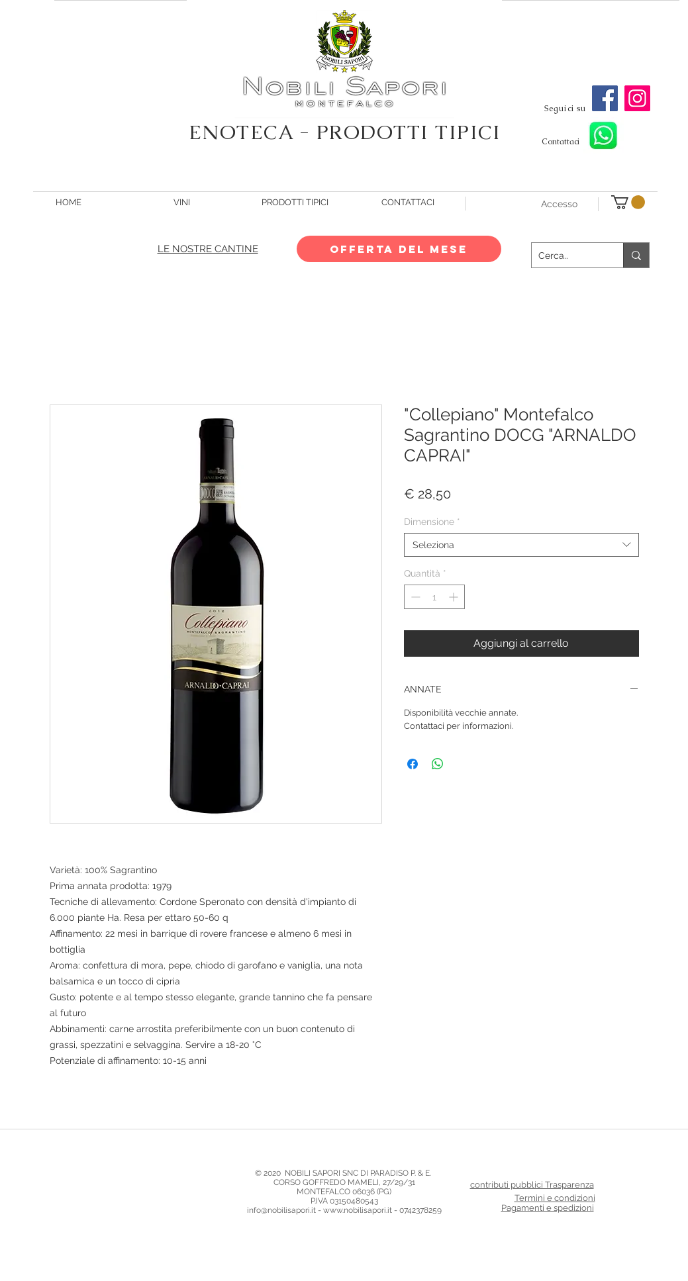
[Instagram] (637, 98)
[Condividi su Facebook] (412, 764)
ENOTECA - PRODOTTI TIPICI (345, 132)
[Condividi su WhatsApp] (438, 764)
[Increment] (454, 596)
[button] (628, 202)
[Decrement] (414, 596)
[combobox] (521, 545)
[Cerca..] (566, 255)
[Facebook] (605, 98)
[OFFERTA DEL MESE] (399, 249)
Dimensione (432, 521)
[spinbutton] (434, 596)
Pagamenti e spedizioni (547, 1208)
